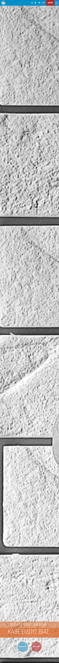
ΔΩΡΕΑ (50, 3)
